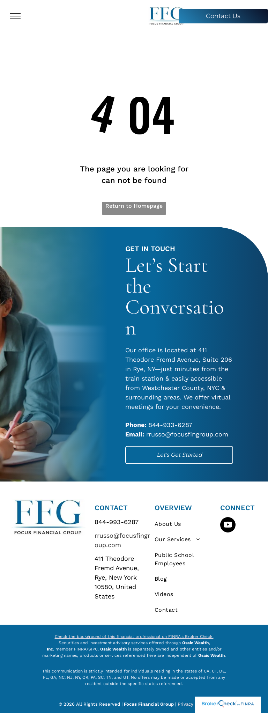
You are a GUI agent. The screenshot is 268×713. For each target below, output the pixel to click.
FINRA (80, 649)
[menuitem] (185, 524)
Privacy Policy (193, 704)
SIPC (93, 649)
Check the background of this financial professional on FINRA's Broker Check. (134, 636)
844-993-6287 (117, 521)
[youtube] (228, 525)
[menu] (15, 16)
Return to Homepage (134, 206)
